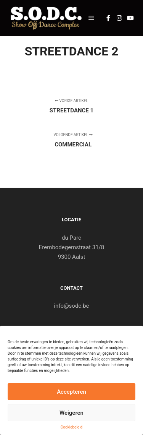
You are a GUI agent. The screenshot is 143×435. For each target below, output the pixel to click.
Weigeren (71, 412)
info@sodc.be (71, 305)
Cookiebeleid (71, 427)
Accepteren (71, 391)
